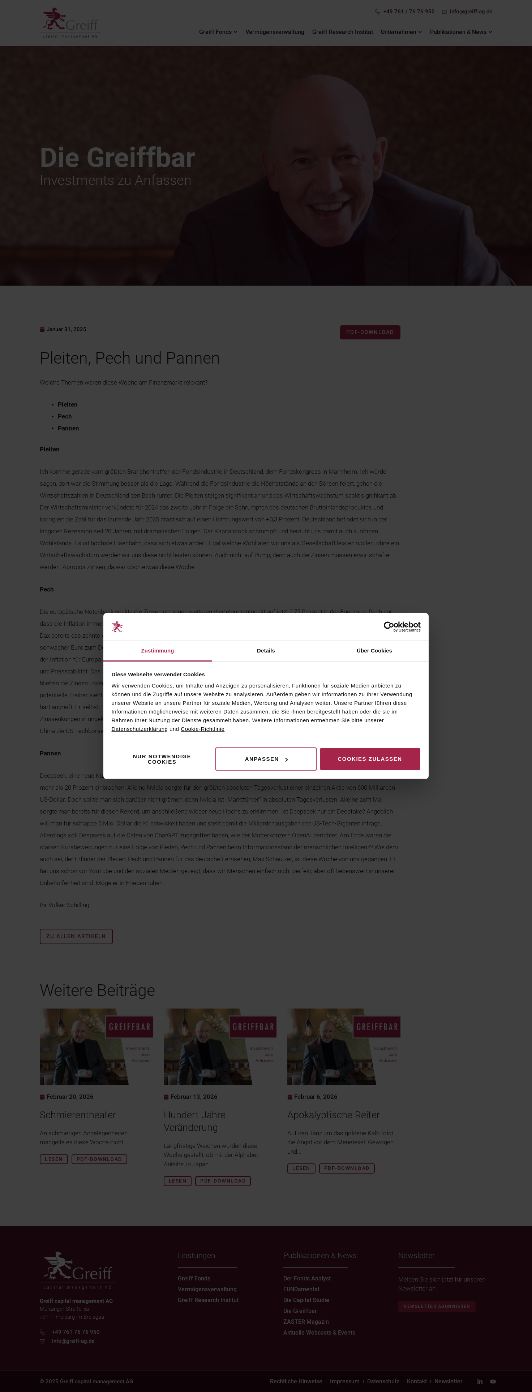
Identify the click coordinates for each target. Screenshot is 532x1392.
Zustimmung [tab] (157, 650)
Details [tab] (266, 650)
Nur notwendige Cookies (162, 759)
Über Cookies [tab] (374, 650)
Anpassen (266, 759)
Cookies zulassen (370, 759)
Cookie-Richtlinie (202, 729)
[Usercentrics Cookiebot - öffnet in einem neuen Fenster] (389, 626)
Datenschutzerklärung (140, 729)
